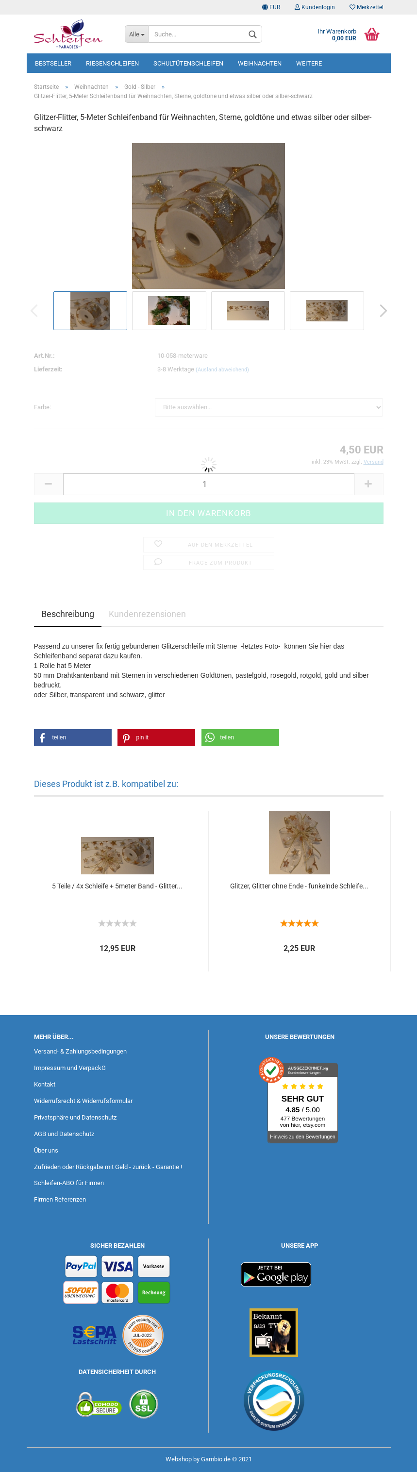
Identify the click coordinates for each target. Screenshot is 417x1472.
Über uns (46, 1150)
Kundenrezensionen (147, 614)
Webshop (179, 1459)
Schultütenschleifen (188, 63)
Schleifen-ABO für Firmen (69, 1183)
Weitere (309, 63)
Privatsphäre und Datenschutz (75, 1117)
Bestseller (53, 63)
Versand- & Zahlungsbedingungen (80, 1051)
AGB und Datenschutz (64, 1133)
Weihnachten (260, 63)
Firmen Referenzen (60, 1199)
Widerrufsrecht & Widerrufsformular (83, 1100)
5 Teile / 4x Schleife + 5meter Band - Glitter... (117, 886)
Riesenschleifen (112, 63)
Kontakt (44, 1084)
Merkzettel (367, 7)
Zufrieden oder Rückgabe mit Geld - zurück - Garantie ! (108, 1167)
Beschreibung (67, 614)
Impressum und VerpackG (70, 1067)
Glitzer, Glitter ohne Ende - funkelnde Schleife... (299, 886)
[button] (73, 737)
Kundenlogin (315, 7)
